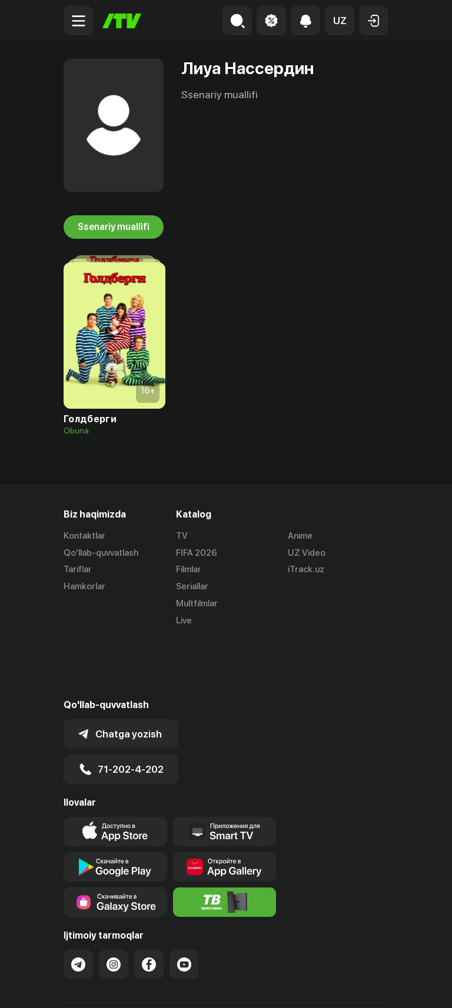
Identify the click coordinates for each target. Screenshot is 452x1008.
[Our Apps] (225, 773)
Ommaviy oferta (96, 986)
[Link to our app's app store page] (115, 773)
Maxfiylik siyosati (176, 986)
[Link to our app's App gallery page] (225, 808)
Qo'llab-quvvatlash (101, 553)
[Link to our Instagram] (113, 906)
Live (184, 620)
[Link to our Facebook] (149, 906)
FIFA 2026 (196, 553)
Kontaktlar (84, 535)
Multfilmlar (197, 603)
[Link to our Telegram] (78, 906)
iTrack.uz (306, 570)
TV (182, 535)
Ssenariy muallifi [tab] (114, 227)
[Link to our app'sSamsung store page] (115, 844)
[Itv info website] (225, 844)
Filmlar (188, 570)
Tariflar (78, 570)
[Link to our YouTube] (184, 906)
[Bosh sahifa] (121, 21)
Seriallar (192, 586)
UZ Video (306, 553)
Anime (300, 535)
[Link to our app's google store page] (115, 808)
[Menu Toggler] (78, 20)
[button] (339, 20)
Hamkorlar (84, 586)
